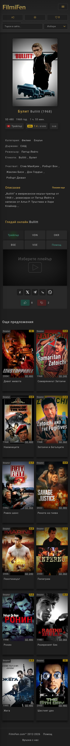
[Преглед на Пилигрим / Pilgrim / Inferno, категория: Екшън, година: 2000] (52, 558)
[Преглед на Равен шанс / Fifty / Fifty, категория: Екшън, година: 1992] (18, 492)
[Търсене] (22, 26)
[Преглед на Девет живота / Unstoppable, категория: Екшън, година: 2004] (18, 360)
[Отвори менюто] (63, 7)
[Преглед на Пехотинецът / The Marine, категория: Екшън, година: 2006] (18, 558)
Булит (33, 157)
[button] (12, 17)
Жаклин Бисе (15, 171)
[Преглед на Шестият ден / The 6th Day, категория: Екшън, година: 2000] (52, 690)
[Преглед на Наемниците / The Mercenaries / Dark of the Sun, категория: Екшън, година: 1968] (18, 426)
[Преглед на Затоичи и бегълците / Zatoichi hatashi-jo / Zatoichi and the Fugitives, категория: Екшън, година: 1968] (52, 426)
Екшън (38, 140)
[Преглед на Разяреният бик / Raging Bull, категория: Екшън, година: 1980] (52, 624)
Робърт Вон (50, 166)
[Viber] (42, 292)
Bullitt (22, 157)
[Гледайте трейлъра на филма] (14, 126)
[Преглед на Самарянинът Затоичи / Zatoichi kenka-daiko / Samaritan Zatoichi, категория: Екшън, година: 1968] (52, 360)
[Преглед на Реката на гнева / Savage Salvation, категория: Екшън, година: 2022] (52, 492)
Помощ (47, 734)
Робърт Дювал (16, 177)
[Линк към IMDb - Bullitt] (37, 126)
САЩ (23, 146)
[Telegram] (35, 292)
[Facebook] (20, 292)
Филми (26, 140)
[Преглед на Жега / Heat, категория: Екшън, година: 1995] (18, 690)
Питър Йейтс (29, 151)
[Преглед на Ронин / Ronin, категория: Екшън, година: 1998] (18, 624)
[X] (28, 292)
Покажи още (58, 187)
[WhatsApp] (50, 292)
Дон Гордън (35, 171)
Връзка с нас (30, 740)
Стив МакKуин (29, 166)
